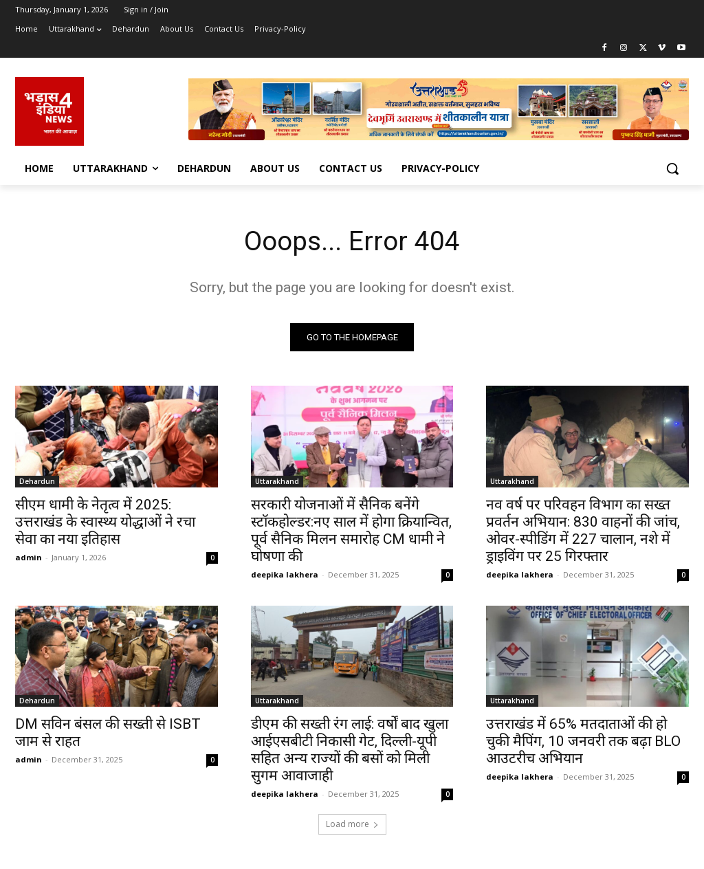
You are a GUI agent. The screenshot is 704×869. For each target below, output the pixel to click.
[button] (672, 168)
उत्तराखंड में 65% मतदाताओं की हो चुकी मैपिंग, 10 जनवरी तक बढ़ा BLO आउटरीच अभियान (583, 742)
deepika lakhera (284, 575)
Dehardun (37, 482)
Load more (352, 825)
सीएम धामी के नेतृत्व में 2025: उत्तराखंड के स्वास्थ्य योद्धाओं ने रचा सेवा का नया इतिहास (105, 522)
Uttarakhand (277, 482)
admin (28, 558)
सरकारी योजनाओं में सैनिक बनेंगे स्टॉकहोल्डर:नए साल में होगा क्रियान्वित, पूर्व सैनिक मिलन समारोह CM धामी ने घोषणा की (351, 531)
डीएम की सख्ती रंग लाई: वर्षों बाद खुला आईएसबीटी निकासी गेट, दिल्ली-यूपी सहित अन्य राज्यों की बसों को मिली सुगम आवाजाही (349, 751)
